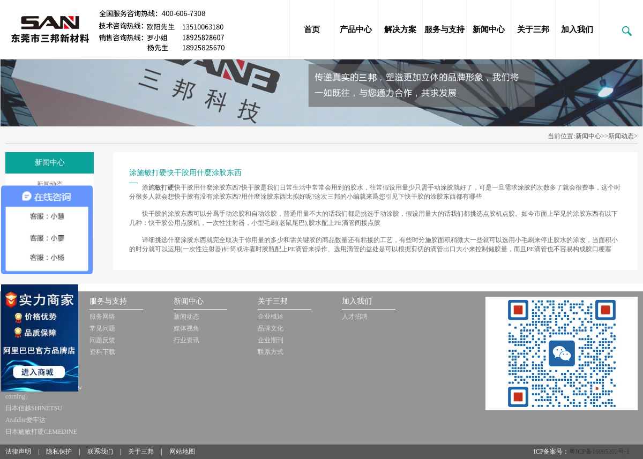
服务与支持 (444, 29)
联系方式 (270, 352)
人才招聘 (355, 316)
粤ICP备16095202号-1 (599, 451)
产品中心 (356, 29)
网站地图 (182, 451)
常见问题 (102, 328)
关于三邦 (533, 29)
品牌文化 (270, 328)
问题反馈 (102, 340)
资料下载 (102, 352)
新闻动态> (623, 136)
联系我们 (100, 451)
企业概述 (270, 316)
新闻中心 (489, 29)
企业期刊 (270, 340)
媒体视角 (186, 328)
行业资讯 (186, 340)
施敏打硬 (161, 187)
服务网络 (102, 316)
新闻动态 (50, 184)
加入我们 (577, 29)
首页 (312, 29)
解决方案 (400, 29)
